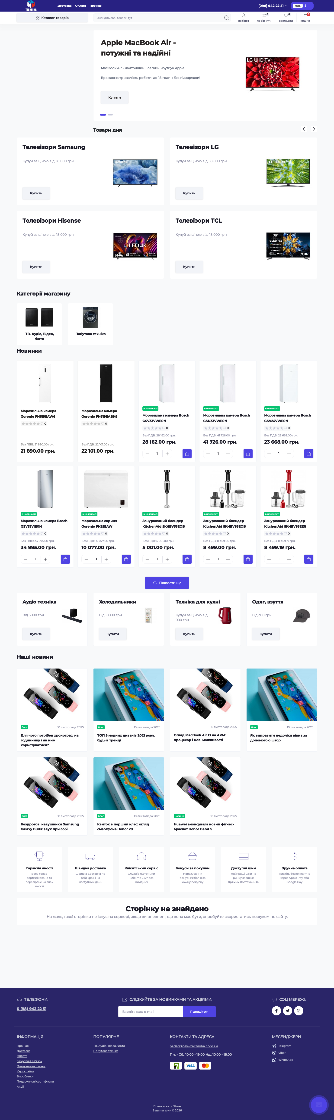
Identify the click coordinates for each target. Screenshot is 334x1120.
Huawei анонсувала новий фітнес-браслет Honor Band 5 (204, 826)
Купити (114, 97)
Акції (20, 1086)
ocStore (175, 1106)
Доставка (64, 5)
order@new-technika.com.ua (194, 1046)
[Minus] (147, 454)
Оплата (80, 5)
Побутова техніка (105, 1051)
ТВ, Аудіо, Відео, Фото (109, 1046)
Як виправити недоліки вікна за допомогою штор (278, 737)
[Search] (226, 17)
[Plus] (167, 454)
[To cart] (187, 453)
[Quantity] (157, 453)
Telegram (284, 1046)
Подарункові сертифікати (35, 1081)
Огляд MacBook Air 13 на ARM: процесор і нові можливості (200, 737)
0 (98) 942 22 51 (31, 1009)
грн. (298, 5)
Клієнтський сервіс (141, 868)
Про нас (95, 5)
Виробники (25, 1076)
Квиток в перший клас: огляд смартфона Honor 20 (123, 826)
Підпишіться (199, 1011)
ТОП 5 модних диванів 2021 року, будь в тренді (126, 737)
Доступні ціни (243, 868)
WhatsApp (285, 1059)
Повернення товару (31, 1066)
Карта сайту (25, 1071)
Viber (282, 1053)
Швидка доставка (90, 868)
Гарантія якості (39, 868)
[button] (103, 115)
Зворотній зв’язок (29, 1061)
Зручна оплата (294, 868)
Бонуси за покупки (192, 868)
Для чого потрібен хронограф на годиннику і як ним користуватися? (49, 740)
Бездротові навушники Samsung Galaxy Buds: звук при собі (50, 826)
